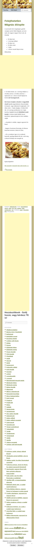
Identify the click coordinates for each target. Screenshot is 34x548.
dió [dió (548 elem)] (22, 528)
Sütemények (13, 206)
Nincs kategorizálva (12, 396)
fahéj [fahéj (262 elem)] (14, 531)
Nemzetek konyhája (12, 394)
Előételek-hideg (11, 347)
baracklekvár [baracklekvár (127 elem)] (11, 524)
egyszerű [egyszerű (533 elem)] (8, 531)
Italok (8, 363)
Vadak (8, 438)
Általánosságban (11, 330)
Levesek (9, 378)
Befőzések (9, 334)
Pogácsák (9, 402)
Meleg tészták (10, 387)
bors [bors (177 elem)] (15, 524)
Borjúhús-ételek (11, 338)
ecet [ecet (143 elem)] (25, 528)
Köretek (9, 372)
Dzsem (8, 345)
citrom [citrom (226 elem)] (7, 528)
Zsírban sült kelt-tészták (14, 444)
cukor (10, 208)
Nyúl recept (10, 398)
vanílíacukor (8, 210)
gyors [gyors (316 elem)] (26, 531)
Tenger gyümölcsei (12, 427)
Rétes (8, 405)
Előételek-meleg (11, 349)
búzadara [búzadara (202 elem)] (25, 524)
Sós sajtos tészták (12, 413)
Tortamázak (10, 435)
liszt (15, 208)
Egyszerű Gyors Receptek (18, 4)
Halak (8, 358)
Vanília (8, 440)
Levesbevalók (10, 376)
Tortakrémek (10, 433)
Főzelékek (9, 356)
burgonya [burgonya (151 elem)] (19, 524)
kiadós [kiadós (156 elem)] (24, 534)
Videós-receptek (11, 442)
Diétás (8, 343)
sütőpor (19, 208)
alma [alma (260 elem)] (6, 524)
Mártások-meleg (11, 385)
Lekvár (8, 374)
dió (13, 208)
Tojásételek (10, 429)
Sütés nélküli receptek (13, 420)
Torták (8, 431)
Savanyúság (10, 409)
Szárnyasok (10, 422)
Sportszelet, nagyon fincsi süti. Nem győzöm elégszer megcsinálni (16, 471)
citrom (6, 208)
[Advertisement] (19, 262)
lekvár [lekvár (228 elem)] (16, 538)
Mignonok (9, 389)
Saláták (8, 407)
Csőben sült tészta (12, 341)
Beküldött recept (11, 336)
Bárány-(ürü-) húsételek (14, 332)
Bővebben (20, 545)
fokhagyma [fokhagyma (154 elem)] (18, 531)
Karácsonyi (10, 365)
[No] (32, 543)
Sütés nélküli (10, 418)
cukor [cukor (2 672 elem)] (17, 527)
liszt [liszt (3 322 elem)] (21, 537)
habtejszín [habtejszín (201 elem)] (8, 534)
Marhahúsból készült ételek (15, 380)
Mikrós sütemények (12, 391)
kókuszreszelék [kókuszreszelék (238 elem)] (9, 538)
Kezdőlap (6, 10)
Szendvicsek (10, 424)
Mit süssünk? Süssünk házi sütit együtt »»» (17, 165)
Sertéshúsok (10, 411)
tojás (23, 208)
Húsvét (8, 360)
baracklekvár (24, 206)
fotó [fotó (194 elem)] (23, 531)
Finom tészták (11, 352)
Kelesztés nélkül (11, 367)
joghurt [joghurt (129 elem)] (12, 534)
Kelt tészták (10, 369)
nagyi (21, 210)
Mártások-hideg (11, 383)
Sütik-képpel (14, 10)
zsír (13, 210)
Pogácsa (9, 400)
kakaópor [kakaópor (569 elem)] (18, 534)
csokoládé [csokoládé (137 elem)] (11, 528)
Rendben (13, 545)
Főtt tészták (10, 354)
